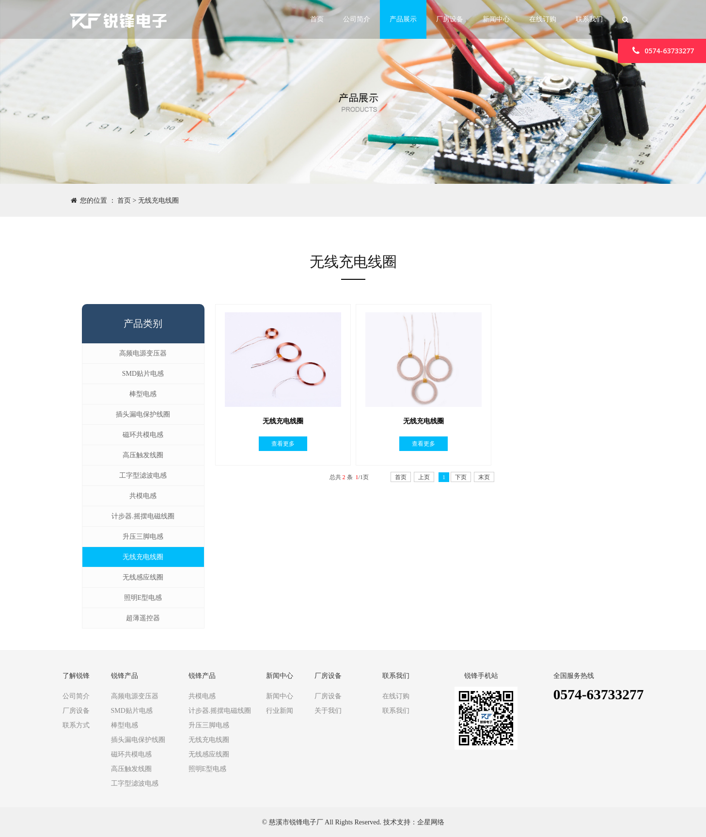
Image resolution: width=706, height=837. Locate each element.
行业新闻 (279, 710)
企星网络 (430, 822)
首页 (317, 19)
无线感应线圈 (143, 577)
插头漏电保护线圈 (143, 414)
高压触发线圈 (143, 455)
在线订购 (542, 19)
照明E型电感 (143, 597)
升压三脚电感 (143, 536)
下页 (461, 477)
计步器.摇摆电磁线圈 (142, 516)
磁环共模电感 (143, 434)
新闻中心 (496, 19)
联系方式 (76, 725)
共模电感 (143, 495)
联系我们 (589, 19)
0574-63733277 (662, 50)
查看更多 (283, 443)
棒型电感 (143, 394)
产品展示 (403, 19)
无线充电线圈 (158, 200)
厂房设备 (449, 19)
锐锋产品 (124, 676)
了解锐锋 (76, 676)
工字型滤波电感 (143, 475)
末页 (484, 477)
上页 (424, 477)
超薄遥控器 (143, 618)
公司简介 (356, 19)
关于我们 (328, 710)
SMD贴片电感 (143, 373)
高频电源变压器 (143, 353)
